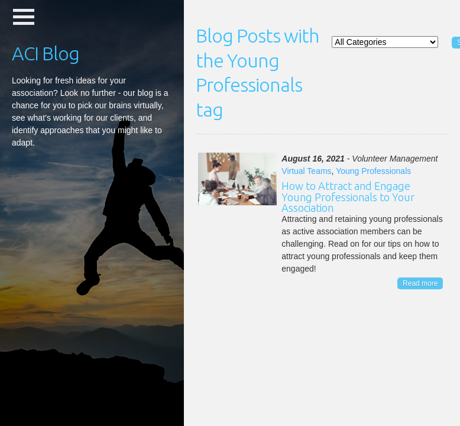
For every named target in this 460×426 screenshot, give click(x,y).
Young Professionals (373, 171)
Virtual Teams (306, 171)
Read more (420, 283)
